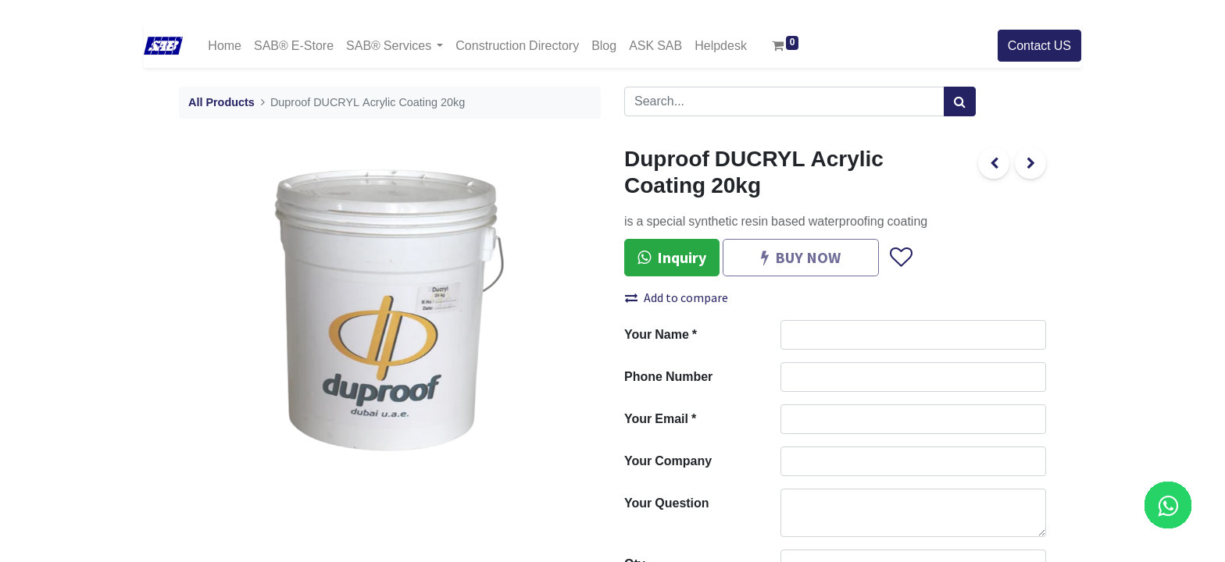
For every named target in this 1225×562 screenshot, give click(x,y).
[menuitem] (225, 46)
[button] (900, 257)
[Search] (960, 101)
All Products (221, 102)
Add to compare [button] (676, 297)
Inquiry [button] (672, 257)
